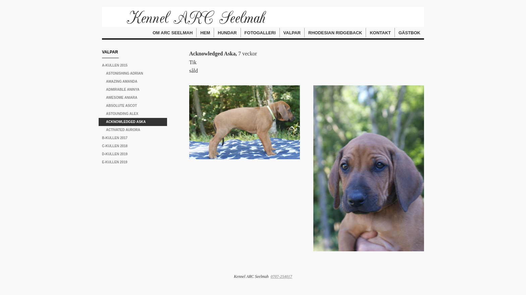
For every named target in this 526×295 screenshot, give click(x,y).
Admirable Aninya (123, 89)
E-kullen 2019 (114, 162)
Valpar (292, 32)
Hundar (227, 32)
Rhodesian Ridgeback (335, 32)
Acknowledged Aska (126, 122)
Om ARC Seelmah (173, 32)
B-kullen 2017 (114, 138)
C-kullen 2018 (114, 146)
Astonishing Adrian (124, 73)
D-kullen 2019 (114, 154)
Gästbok (409, 32)
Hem (205, 32)
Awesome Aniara (122, 97)
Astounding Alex (122, 114)
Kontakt (380, 32)
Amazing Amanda (122, 81)
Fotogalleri (260, 32)
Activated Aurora (123, 130)
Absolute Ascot (121, 106)
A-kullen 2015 (114, 65)
